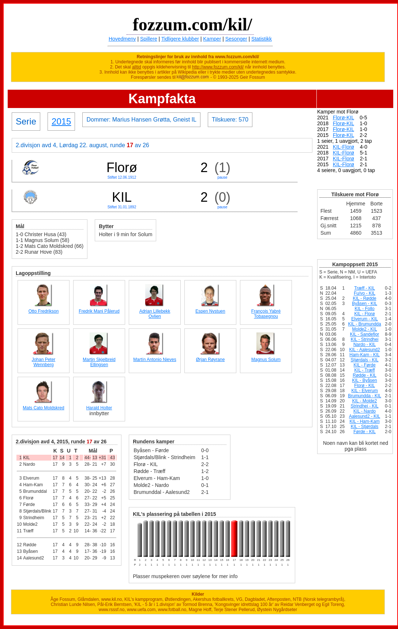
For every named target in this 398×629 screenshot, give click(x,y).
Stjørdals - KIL (365, 359)
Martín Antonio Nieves (154, 359)
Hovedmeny (122, 39)
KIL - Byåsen (364, 380)
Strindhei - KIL (365, 406)
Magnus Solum (266, 359)
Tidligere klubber (180, 39)
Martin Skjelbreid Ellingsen (99, 362)
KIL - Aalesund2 (364, 349)
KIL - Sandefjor (364, 334)
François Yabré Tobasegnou (266, 314)
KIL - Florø (364, 313)
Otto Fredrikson (44, 311)
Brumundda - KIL (364, 395)
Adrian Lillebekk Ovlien (154, 314)
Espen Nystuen (210, 311)
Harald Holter (99, 407)
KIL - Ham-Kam (364, 421)
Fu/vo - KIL (364, 293)
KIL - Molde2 (364, 400)
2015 (61, 121)
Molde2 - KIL (364, 329)
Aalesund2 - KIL (364, 416)
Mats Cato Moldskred (43, 407)
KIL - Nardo (364, 411)
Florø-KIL (343, 117)
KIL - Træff (364, 370)
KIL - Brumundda (364, 324)
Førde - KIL (364, 431)
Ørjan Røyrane (210, 359)
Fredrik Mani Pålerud (99, 311)
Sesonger (236, 39)
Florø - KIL (364, 385)
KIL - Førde (364, 365)
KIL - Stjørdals (365, 426)
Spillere (148, 39)
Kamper (212, 39)
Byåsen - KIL (364, 303)
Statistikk (261, 39)
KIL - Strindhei (365, 339)
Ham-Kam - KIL (364, 354)
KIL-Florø (343, 147)
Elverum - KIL (364, 318)
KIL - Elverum (364, 390)
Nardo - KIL (364, 344)
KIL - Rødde (364, 298)
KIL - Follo (364, 308)
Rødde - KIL (364, 375)
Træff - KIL (364, 288)
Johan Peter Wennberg (44, 362)
